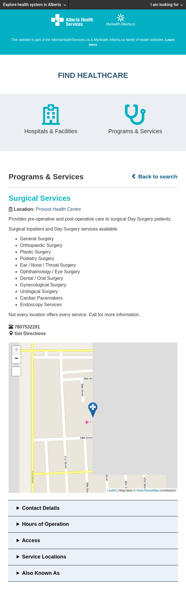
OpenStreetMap (147, 490)
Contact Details (41, 508)
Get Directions (30, 333)
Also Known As (41, 573)
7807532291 (27, 326)
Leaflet (112, 490)
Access (31, 540)
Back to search (154, 176)
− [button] (16, 359)
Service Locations (44, 557)
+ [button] (16, 350)
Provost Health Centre (58, 209)
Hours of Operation (45, 524)
